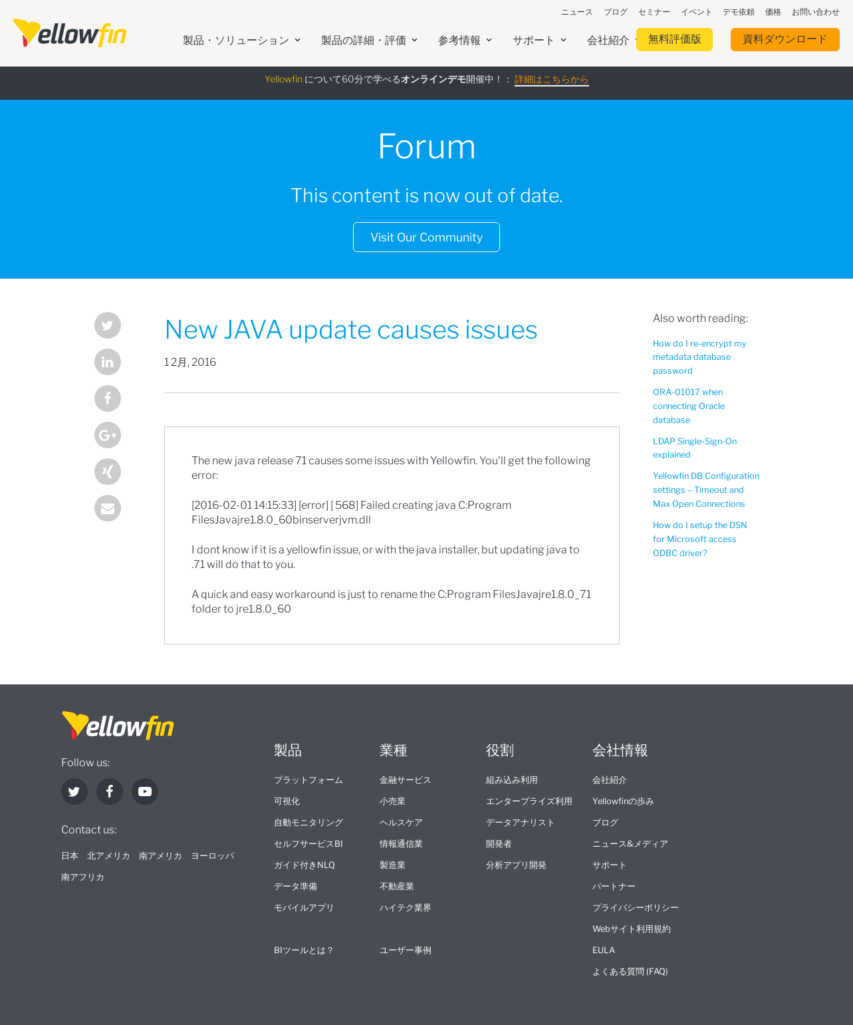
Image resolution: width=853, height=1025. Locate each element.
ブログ (605, 822)
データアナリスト (520, 822)
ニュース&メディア (630, 844)
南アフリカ (82, 877)
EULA (603, 950)
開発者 (499, 844)
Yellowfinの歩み (623, 801)
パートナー (614, 886)
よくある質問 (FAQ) (630, 971)
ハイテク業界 (405, 908)
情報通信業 (401, 844)
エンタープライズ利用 (529, 801)
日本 (69, 856)
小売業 (393, 801)
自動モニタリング (308, 822)
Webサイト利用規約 (631, 929)
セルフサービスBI (308, 844)
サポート (609, 865)
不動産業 (397, 886)
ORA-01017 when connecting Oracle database (689, 406)
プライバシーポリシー (635, 908)
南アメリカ (160, 856)
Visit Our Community (426, 237)
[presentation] (69, 33)
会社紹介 (609, 780)
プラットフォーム (308, 780)
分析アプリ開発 (516, 865)
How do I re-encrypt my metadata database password (700, 357)
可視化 (287, 801)
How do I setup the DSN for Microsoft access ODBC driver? (700, 539)
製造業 (393, 865)
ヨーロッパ (212, 856)
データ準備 (295, 886)
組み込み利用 (512, 780)
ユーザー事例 (405, 950)
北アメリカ (108, 856)
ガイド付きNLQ (304, 865)
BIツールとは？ (304, 950)
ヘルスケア (401, 822)
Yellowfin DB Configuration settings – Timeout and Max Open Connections (706, 490)
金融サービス (405, 780)
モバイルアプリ (304, 908)
